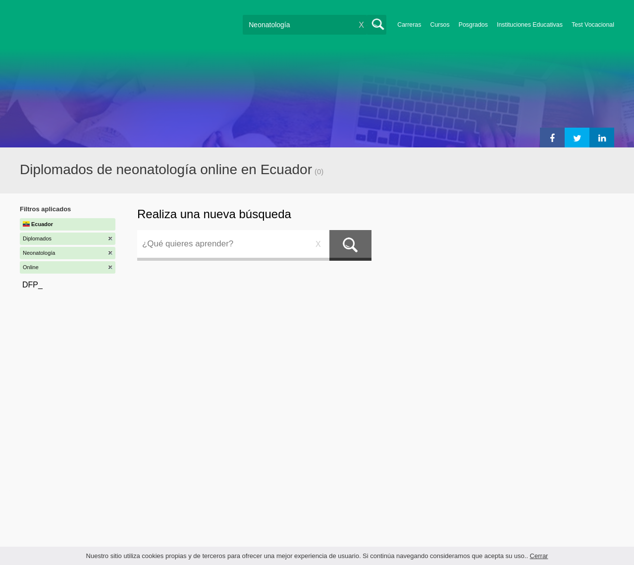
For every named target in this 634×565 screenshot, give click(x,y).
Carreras (409, 25)
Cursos (439, 25)
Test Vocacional (593, 25)
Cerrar (539, 556)
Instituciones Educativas (530, 25)
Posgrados (473, 25)
